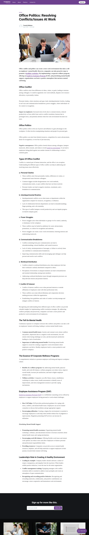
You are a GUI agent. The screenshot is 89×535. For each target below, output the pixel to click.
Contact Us (32, 2)
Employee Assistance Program (36, 76)
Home (14, 2)
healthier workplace (32, 73)
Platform (25, 2)
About (19, 2)
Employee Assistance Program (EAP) (30, 395)
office (20, 12)
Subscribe (82, 2)
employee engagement (53, 148)
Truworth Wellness (27, 25)
